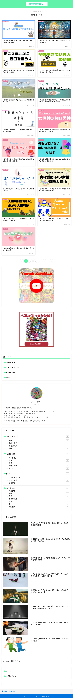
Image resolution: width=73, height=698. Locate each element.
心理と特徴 (10, 372)
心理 (39, 460)
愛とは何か (39, 446)
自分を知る (10, 362)
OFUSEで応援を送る (11, 661)
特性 (39, 449)
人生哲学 (39, 491)
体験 (39, 494)
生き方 (39, 502)
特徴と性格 (39, 466)
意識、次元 (39, 443)
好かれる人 (39, 458)
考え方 (39, 468)
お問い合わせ (11, 676)
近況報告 (39, 507)
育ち (39, 504)
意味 (39, 441)
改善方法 (39, 483)
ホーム (9, 671)
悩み (8, 377)
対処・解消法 (39, 480)
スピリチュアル (12, 367)
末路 (39, 463)
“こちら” (32, 421)
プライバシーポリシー (32, 696)
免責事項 (44, 696)
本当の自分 (39, 499)
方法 (39, 496)
